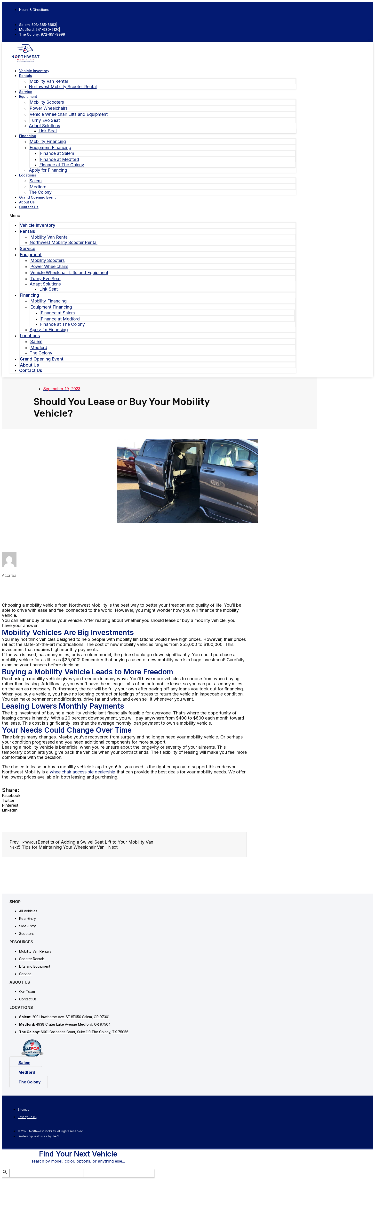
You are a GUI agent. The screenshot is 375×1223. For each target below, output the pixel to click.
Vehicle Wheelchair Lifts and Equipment (69, 114)
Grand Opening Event (37, 197)
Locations (27, 175)
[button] (152, 215)
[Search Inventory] (46, 1175)
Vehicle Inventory (34, 71)
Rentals (25, 76)
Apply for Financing (48, 170)
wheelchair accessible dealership (82, 771)
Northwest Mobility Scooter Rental (63, 86)
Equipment (28, 96)
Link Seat (48, 130)
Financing (27, 136)
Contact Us (29, 207)
